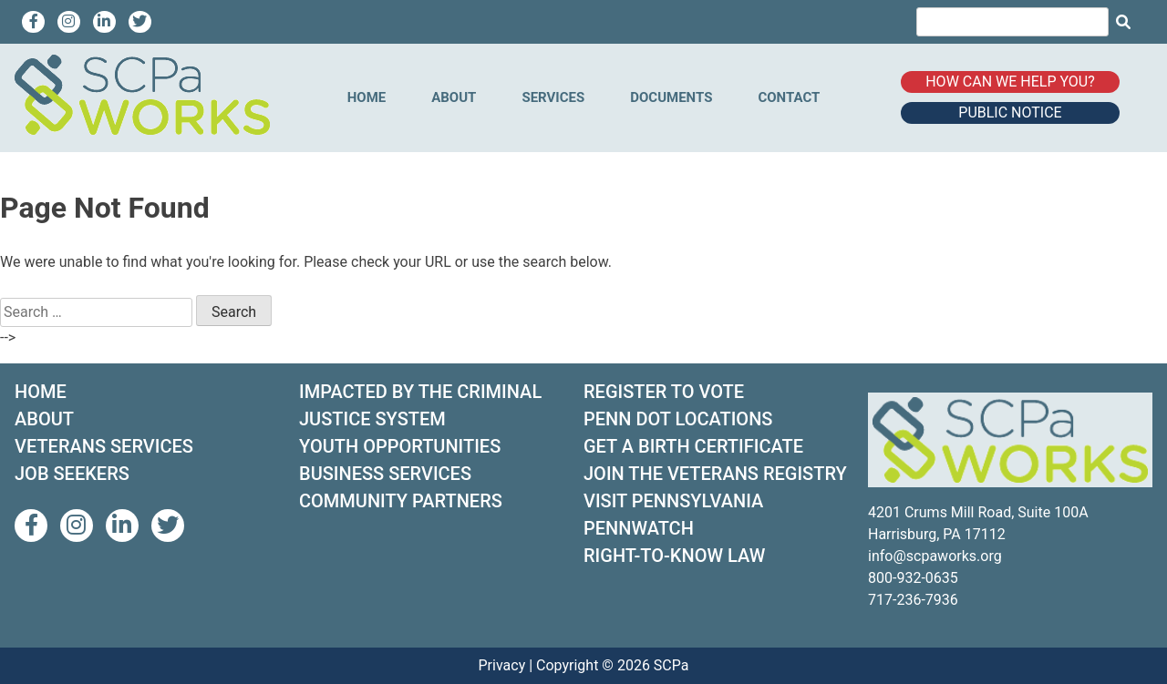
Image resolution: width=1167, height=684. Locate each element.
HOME (41, 392)
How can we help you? (1010, 81)
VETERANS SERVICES (104, 446)
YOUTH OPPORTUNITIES (400, 446)
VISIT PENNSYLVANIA (673, 501)
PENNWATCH (639, 528)
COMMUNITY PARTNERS (400, 501)
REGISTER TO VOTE (664, 392)
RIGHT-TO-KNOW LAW (674, 556)
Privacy (502, 665)
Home (367, 97)
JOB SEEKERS (72, 474)
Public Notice (1009, 112)
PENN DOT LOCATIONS (678, 419)
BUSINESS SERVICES (385, 474)
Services (553, 97)
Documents (671, 97)
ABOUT (44, 419)
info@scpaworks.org (935, 556)
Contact (789, 97)
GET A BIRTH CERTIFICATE (693, 446)
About (453, 97)
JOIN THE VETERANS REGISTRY (715, 474)
